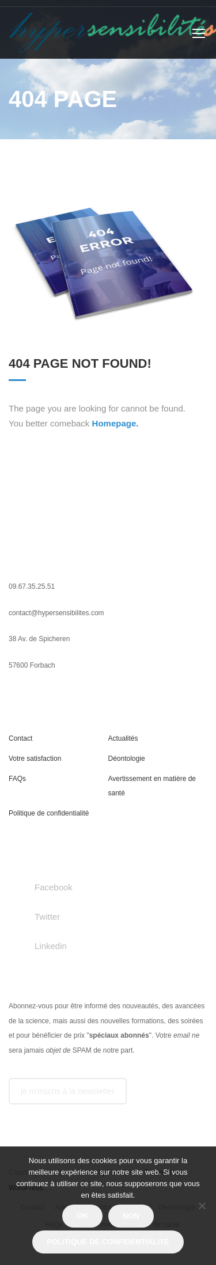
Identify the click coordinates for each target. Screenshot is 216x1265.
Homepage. (115, 423)
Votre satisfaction (35, 759)
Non (131, 1215)
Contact (20, 738)
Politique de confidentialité (49, 813)
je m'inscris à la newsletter (68, 1091)
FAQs (17, 779)
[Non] (201, 1205)
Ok (82, 1215)
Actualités (123, 738)
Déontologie (126, 759)
